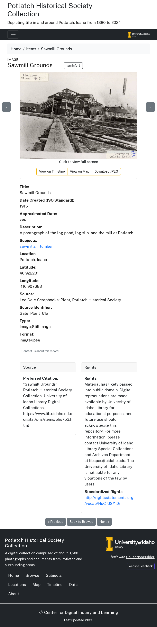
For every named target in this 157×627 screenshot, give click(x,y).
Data (73, 584)
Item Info (73, 65)
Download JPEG (106, 171)
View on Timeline (52, 171)
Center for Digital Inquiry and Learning (78, 612)
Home (16, 49)
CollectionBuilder (140, 557)
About (13, 593)
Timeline (55, 584)
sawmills (28, 246)
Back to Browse (81, 522)
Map (36, 584)
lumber (46, 246)
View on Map (79, 171)
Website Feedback (141, 566)
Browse (32, 575)
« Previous (55, 522)
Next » (104, 522)
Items (31, 49)
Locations (17, 584)
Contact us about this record (39, 351)
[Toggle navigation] (13, 34)
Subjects (54, 575)
